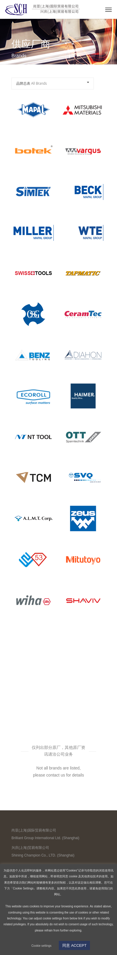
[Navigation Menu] (108, 9)
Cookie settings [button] (41, 945)
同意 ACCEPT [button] (74, 945)
